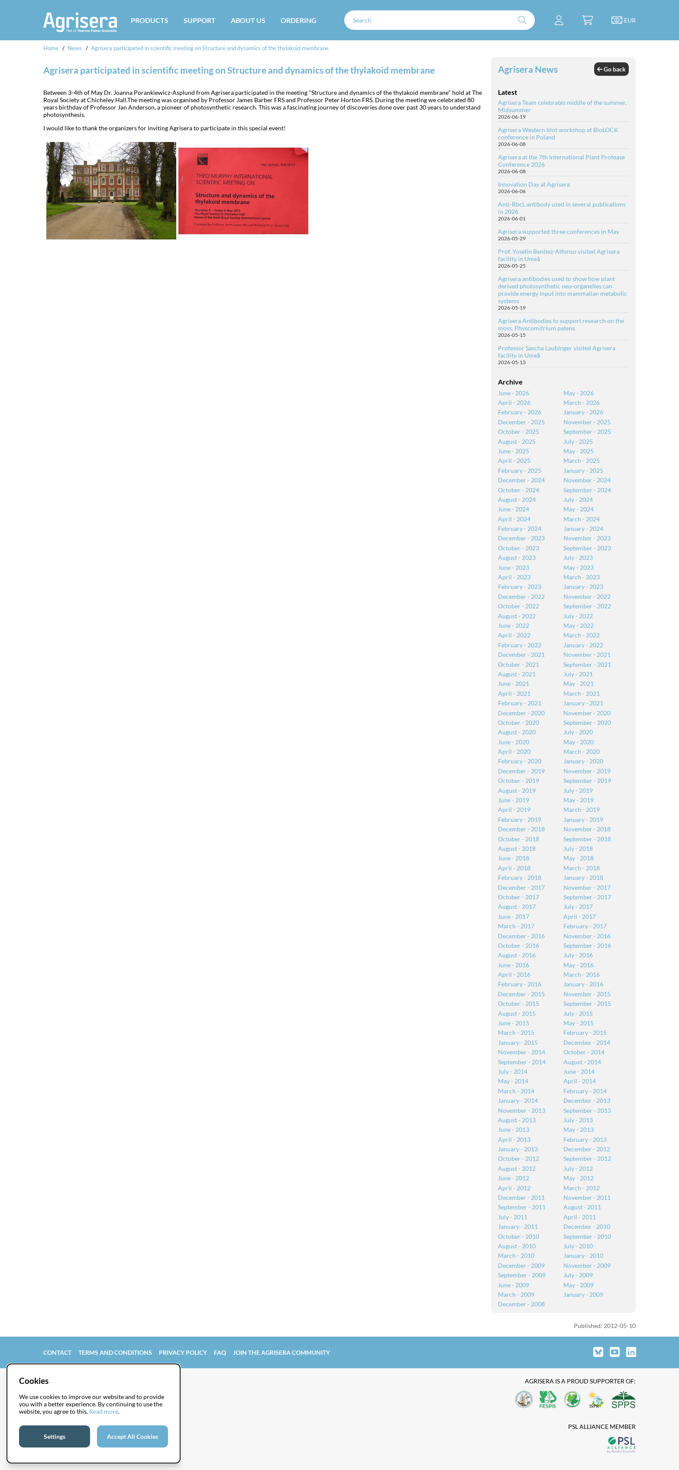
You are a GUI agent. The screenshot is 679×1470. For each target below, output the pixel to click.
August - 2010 (517, 1246)
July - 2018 (578, 848)
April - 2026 (514, 402)
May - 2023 (578, 567)
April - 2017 (579, 916)
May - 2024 (578, 509)
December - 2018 (521, 829)
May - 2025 (578, 451)
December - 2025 (521, 422)
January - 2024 (583, 528)
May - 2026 (578, 393)
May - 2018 (578, 858)
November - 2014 (521, 1052)
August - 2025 (517, 441)
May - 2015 (578, 1023)
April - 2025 (514, 460)
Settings (54, 1436)
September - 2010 (587, 1236)
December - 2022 (521, 596)
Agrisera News (528, 69)
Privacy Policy (183, 1352)
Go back (611, 69)
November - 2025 (587, 422)
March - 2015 (516, 1032)
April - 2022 (514, 635)
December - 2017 (521, 887)
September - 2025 (587, 431)
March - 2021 (581, 693)
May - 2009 (578, 1285)
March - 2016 (581, 974)
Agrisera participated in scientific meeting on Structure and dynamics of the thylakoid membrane (210, 48)
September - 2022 (587, 606)
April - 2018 (514, 868)
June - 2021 (513, 683)
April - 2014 (579, 1081)
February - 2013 (585, 1139)
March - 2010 (516, 1255)
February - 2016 (519, 984)
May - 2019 (578, 800)
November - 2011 (587, 1197)
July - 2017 (578, 906)
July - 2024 (578, 499)
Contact (57, 1352)
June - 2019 (513, 800)
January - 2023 (583, 586)
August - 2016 (517, 955)
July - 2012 (578, 1168)
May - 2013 (578, 1129)
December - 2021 (521, 654)
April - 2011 (579, 1217)
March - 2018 (581, 868)
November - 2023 (587, 538)
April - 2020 (514, 751)
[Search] (439, 20)
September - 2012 (587, 1158)
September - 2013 (587, 1110)
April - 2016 (514, 974)
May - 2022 (578, 625)
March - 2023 (581, 577)
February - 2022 (519, 645)
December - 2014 (586, 1042)
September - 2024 (587, 490)
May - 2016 (578, 965)
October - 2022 (518, 606)
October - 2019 (518, 780)
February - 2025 (519, 470)
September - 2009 (522, 1275)
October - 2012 (518, 1158)
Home (50, 48)
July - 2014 (512, 1071)
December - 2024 (521, 480)
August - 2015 (517, 1013)
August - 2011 (582, 1207)
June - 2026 (513, 393)
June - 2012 (513, 1178)
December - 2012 (586, 1149)
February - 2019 (519, 819)
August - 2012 (517, 1168)
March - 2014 (516, 1091)
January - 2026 (583, 412)
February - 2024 (519, 528)
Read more (103, 1411)
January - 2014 (518, 1100)
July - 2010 (578, 1246)
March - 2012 (581, 1188)
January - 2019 (583, 819)
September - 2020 (587, 722)
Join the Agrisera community (281, 1352)
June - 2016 (513, 965)
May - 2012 (578, 1178)
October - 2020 (518, 722)
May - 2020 (578, 742)
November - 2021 (587, 654)
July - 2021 (578, 674)
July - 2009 (578, 1275)
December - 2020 (521, 713)
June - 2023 (513, 567)
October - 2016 (518, 945)
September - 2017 (587, 897)
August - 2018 (517, 848)
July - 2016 (578, 955)
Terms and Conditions (115, 1352)
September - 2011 (522, 1207)
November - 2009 (587, 1265)
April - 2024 (514, 519)
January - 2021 (583, 703)
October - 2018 (518, 839)
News (75, 48)
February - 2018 (519, 877)
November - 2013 (521, 1110)
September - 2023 (587, 548)
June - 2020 (513, 742)
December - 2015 (521, 994)
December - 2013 (586, 1100)
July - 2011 (512, 1217)
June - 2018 (513, 858)
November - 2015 (587, 994)
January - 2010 (583, 1255)
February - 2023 (519, 586)
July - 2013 (578, 1120)
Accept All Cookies (132, 1436)
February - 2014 (585, 1091)
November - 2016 (587, 936)
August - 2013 (517, 1120)
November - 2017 (587, 887)
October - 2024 (518, 490)
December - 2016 (521, 936)
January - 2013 (518, 1149)
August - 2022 (517, 616)
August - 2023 (517, 557)
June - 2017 (513, 916)
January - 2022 (583, 645)
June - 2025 (513, 451)
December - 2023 (521, 538)
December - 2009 (521, 1265)
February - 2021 (519, 703)
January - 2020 (583, 761)
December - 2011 (521, 1197)
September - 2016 (587, 945)
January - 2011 (518, 1226)
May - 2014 (513, 1081)
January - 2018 (583, 877)
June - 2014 (579, 1071)
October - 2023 (518, 548)
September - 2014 (522, 1062)
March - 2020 (581, 751)
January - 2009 (583, 1294)
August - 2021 (517, 674)
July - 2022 (578, 616)
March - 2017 (516, 926)
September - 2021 (587, 664)
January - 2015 (518, 1042)
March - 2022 (581, 635)
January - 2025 (583, 470)
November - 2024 (587, 480)
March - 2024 (581, 519)
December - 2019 (521, 771)
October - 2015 (518, 1003)
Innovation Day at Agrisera (534, 184)
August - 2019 (517, 790)
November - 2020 (587, 713)
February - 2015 (585, 1032)
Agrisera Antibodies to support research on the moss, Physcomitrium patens (561, 324)
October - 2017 (518, 897)
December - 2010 (586, 1226)
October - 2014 (584, 1052)
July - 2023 (578, 557)
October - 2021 (518, 664)
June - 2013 (513, 1129)
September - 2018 (587, 839)
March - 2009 (516, 1294)
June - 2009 (513, 1285)
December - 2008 (521, 1304)
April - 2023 (514, 577)
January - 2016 (583, 984)
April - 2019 (514, 809)
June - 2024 (513, 509)
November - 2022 (587, 596)
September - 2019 (587, 780)
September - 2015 (587, 1003)
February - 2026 (519, 412)
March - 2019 (581, 809)
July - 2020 (578, 732)
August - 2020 (517, 732)
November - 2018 (587, 829)
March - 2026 (581, 402)
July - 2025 (578, 441)
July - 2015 (578, 1013)
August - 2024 (517, 499)
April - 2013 (514, 1139)
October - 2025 (518, 431)
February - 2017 (585, 926)
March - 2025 (581, 460)
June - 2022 (513, 625)
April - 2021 (514, 693)
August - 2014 (582, 1062)
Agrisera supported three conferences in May (558, 231)
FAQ (220, 1352)
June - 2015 (513, 1023)
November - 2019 (587, 771)
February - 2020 (519, 761)
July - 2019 (578, 790)
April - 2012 (514, 1188)
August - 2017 (517, 906)
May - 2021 (578, 683)
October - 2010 (518, 1236)
